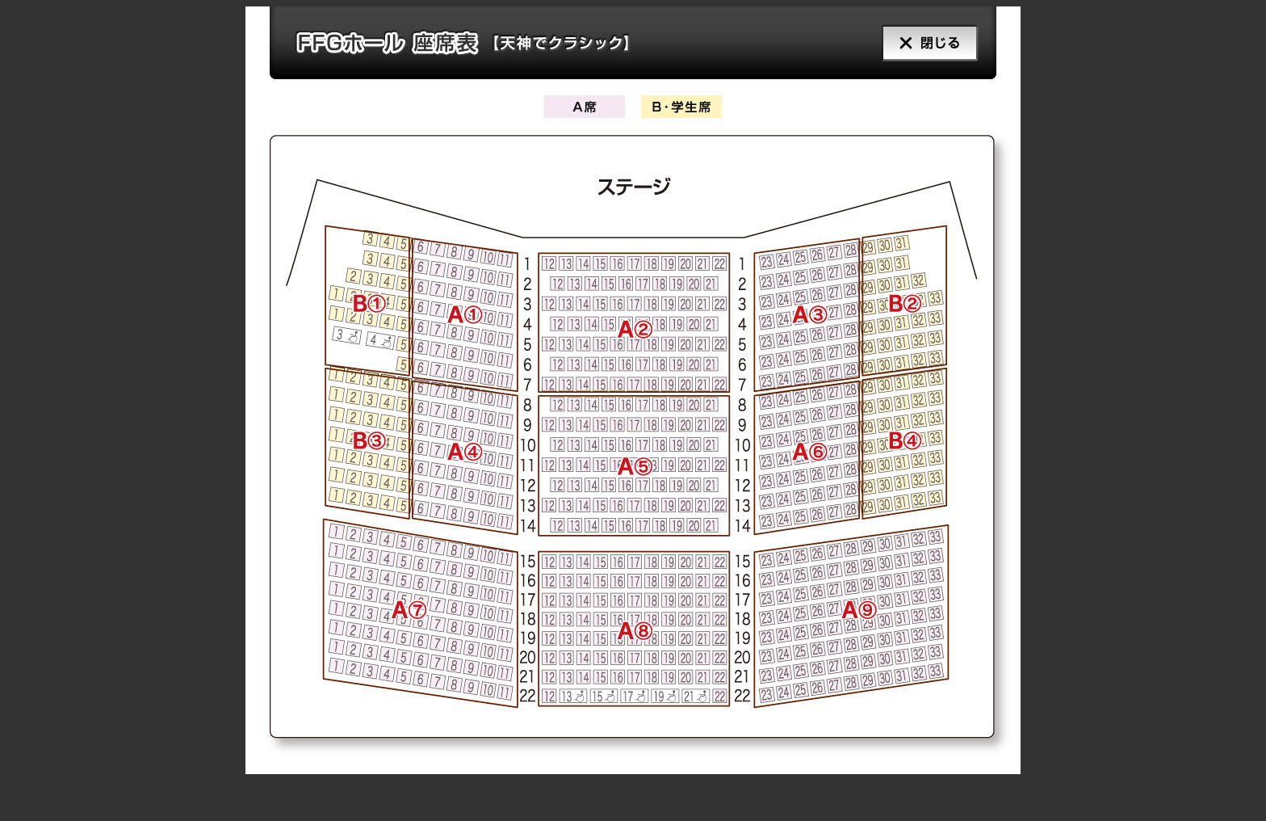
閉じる (917, 43)
